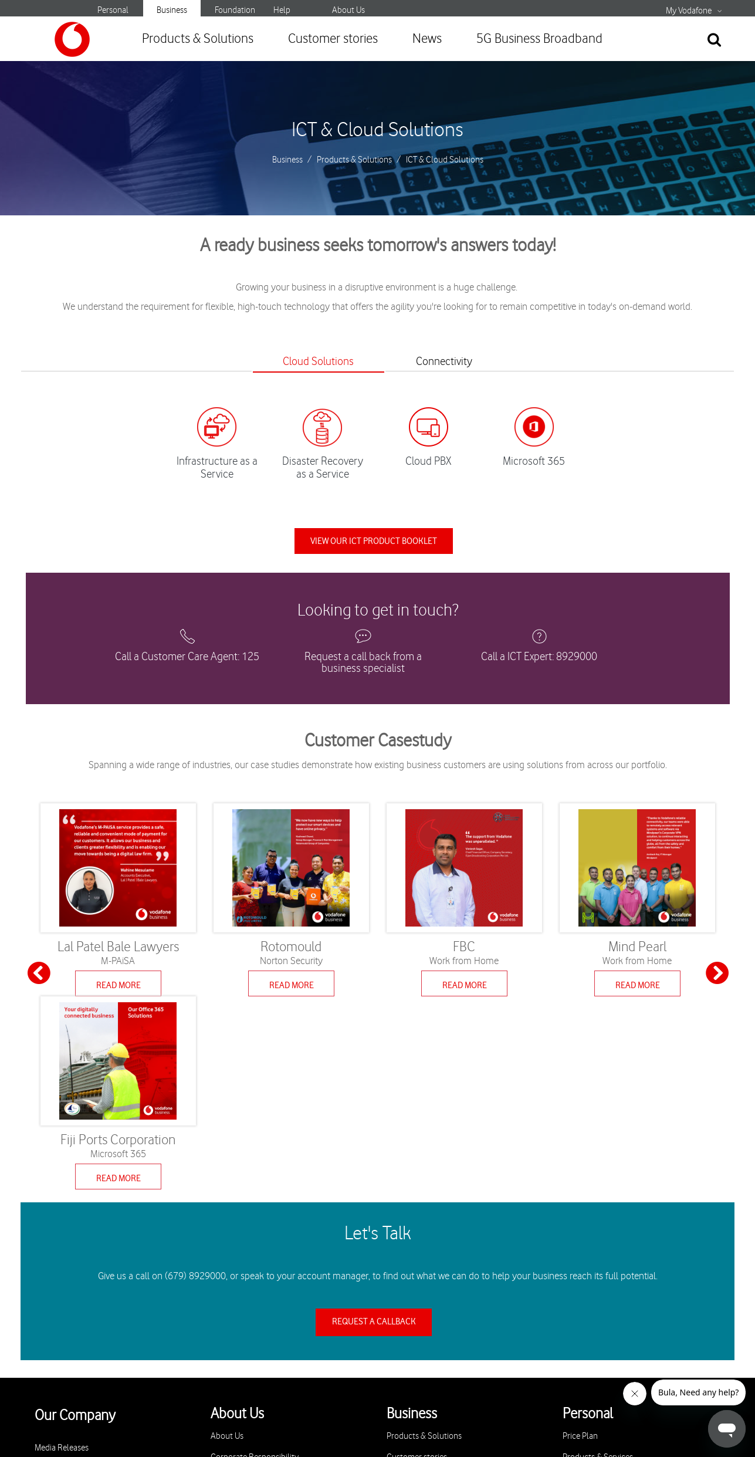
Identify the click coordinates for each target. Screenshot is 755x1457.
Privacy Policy (369, 1431)
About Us (348, 10)
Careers (48, 1281)
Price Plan (580, 1248)
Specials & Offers (592, 1291)
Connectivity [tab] (450, 362)
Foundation (235, 10)
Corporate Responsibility (255, 1270)
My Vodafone (689, 11)
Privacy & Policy (239, 1291)
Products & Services (598, 1270)
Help (281, 10)
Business (172, 10)
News (427, 39)
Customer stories (333, 39)
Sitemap (521, 1431)
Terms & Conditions (450, 1431)
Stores (222, 1312)
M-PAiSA (578, 1312)
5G (568, 1333)
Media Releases (62, 1260)
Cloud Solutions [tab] (312, 362)
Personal (112, 10)
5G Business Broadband (539, 39)
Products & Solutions (197, 39)
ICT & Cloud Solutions (377, 130)
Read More (118, 988)
